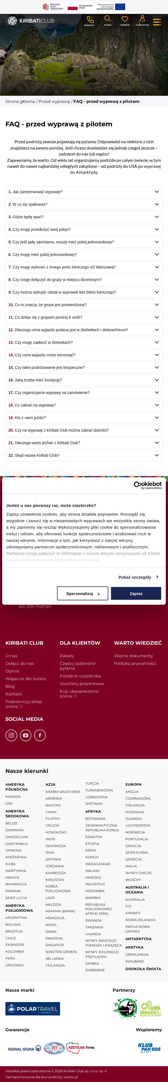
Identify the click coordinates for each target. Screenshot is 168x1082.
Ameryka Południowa (19, 908)
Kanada (13, 796)
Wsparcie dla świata (25, 678)
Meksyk (12, 877)
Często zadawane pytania (77, 666)
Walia (131, 866)
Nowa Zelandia (140, 920)
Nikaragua (16, 884)
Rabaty (67, 655)
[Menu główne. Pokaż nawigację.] (157, 22)
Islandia (133, 819)
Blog (10, 686)
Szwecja (133, 859)
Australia (135, 899)
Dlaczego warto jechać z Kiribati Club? (44, 443)
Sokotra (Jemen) (61, 952)
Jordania (55, 866)
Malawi (92, 870)
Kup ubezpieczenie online (79, 694)
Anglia (132, 792)
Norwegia (135, 832)
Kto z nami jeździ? (27, 418)
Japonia (53, 859)
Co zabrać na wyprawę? (32, 405)
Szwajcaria (136, 852)
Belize (11, 823)
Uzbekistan (96, 797)
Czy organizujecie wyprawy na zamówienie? (48, 392)
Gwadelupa (16, 837)
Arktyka (134, 947)
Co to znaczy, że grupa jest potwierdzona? (47, 305)
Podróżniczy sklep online (23, 704)
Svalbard (134, 961)
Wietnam (93, 804)
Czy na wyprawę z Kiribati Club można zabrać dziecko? (58, 430)
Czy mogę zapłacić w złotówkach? (40, 342)
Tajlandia (55, 965)
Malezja (53, 904)
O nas (11, 655)
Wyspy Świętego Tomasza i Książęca (103, 942)
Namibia (93, 898)
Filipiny (53, 819)
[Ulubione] (124, 20)
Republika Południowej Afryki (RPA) (98, 909)
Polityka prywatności (135, 663)
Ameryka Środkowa (17, 813)
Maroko (93, 877)
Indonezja (56, 846)
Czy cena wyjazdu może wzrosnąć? (41, 355)
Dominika (14, 830)
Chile (10, 938)
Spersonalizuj (83, 593)
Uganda (93, 934)
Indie (50, 839)
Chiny (51, 812)
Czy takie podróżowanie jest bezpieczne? (46, 367)
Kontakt (13, 694)
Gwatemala (16, 843)
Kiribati (132, 913)
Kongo (91, 857)
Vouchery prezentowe (82, 683)
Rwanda (93, 920)
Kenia (90, 850)
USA (9, 803)
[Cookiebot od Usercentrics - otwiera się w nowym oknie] (138, 486)
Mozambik (95, 891)
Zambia (92, 963)
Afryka (93, 811)
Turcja (92, 783)
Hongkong (56, 832)
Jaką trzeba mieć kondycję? (35, 380)
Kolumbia (14, 951)
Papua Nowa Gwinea (137, 929)
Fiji (128, 906)
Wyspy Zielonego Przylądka (102, 954)
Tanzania (94, 927)
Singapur (55, 945)
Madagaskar (97, 864)
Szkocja (133, 846)
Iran (50, 852)
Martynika (15, 871)
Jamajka (13, 850)
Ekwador (14, 945)
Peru (10, 958)
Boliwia (13, 924)
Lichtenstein (137, 825)
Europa (133, 784)
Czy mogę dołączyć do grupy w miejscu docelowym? (55, 279)
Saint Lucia (16, 898)
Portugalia (136, 839)
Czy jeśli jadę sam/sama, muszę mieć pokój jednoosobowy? (61, 242)
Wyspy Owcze (138, 873)
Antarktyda (138, 939)
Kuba (10, 864)
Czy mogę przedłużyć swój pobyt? (39, 229)
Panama (13, 891)
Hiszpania (134, 812)
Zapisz (136, 593)
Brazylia (14, 931)
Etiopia (92, 843)
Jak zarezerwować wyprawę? (35, 192)
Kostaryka (15, 857)
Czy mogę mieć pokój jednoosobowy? (42, 254)
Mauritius (95, 884)
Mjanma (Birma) (60, 911)
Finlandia (135, 805)
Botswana (95, 819)
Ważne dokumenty (133, 655)
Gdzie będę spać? (25, 217)
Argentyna (16, 918)
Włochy (133, 879)
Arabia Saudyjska (63, 792)
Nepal (51, 925)
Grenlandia (137, 954)
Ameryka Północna (16, 786)
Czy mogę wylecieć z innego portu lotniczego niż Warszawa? (62, 267)
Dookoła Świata (143, 969)
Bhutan (53, 805)
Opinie (12, 671)
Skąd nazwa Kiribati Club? (33, 455)
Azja (50, 784)
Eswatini (93, 837)
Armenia (54, 798)
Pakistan (54, 938)
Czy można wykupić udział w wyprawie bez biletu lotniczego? (62, 292)
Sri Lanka (55, 959)
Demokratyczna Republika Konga (102, 827)
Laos (50, 898)
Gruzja (52, 825)
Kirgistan (55, 879)
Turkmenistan (99, 790)
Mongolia (55, 918)
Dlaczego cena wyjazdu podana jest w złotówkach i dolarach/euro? (68, 330)
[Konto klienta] (142, 20)
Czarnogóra (138, 798)
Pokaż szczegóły (135, 577)
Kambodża (56, 873)
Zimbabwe (95, 970)
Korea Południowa (58, 888)
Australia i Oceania (137, 889)
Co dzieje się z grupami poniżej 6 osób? (45, 317)
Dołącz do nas (19, 663)
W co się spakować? (27, 204)
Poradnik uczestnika (80, 676)
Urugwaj (14, 965)
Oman (51, 931)
